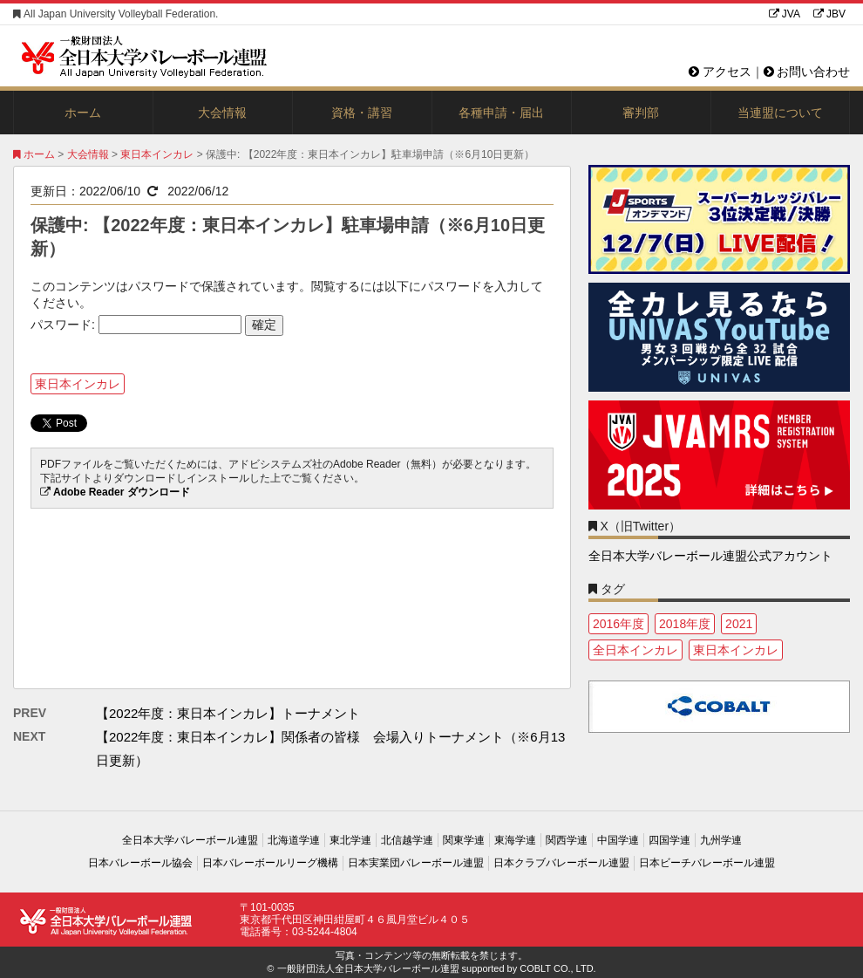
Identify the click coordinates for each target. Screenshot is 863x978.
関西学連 (567, 840)
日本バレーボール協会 (140, 863)
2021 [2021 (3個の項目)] (738, 624)
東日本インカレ (157, 154)
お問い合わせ (807, 72)
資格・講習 (361, 113)
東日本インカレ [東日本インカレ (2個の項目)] (735, 650)
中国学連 (618, 840)
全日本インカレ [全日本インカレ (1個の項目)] (635, 650)
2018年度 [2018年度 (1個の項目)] (684, 624)
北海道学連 (294, 840)
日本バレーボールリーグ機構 (270, 863)
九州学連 (721, 840)
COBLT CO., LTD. (557, 968)
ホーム (83, 113)
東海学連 (515, 840)
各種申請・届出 (501, 113)
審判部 (640, 113)
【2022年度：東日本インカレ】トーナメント (228, 713)
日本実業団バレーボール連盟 (416, 863)
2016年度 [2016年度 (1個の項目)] (618, 624)
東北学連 (350, 840)
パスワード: (136, 325)
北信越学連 (407, 840)
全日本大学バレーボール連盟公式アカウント (710, 556)
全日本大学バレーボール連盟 (190, 840)
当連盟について (780, 113)
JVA (784, 14)
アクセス (720, 72)
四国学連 (669, 840)
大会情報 (222, 113)
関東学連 (464, 840)
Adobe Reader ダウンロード (121, 492)
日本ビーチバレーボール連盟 (707, 863)
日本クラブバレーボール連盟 (561, 863)
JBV (829, 14)
